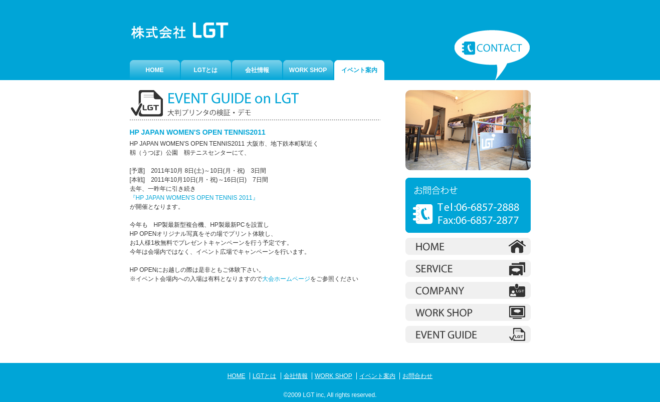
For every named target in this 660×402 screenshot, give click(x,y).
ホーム (468, 246)
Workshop (468, 312)
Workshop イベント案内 (468, 334)
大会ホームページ (286, 278)
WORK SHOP (308, 70)
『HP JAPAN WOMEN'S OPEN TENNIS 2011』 (194, 197)
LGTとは (206, 70)
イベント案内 (377, 375)
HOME (155, 70)
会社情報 (257, 70)
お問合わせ (492, 55)
